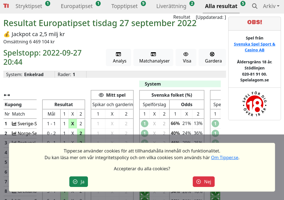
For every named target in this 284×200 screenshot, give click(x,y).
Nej (203, 182)
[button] (28, 7)
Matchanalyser (153, 58)
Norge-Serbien (32, 133)
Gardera (212, 58)
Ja (79, 182)
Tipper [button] (6, 6)
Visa (186, 58)
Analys (118, 58)
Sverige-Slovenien (35, 124)
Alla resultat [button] (221, 6)
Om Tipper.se (224, 157)
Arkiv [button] (269, 6)
